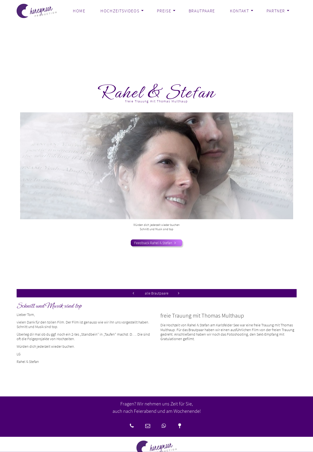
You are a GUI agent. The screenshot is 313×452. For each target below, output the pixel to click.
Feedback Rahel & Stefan (156, 242)
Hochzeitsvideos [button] (119, 11)
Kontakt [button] (239, 11)
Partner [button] (275, 11)
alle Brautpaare (156, 293)
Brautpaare (202, 11)
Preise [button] (164, 11)
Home (79, 11)
